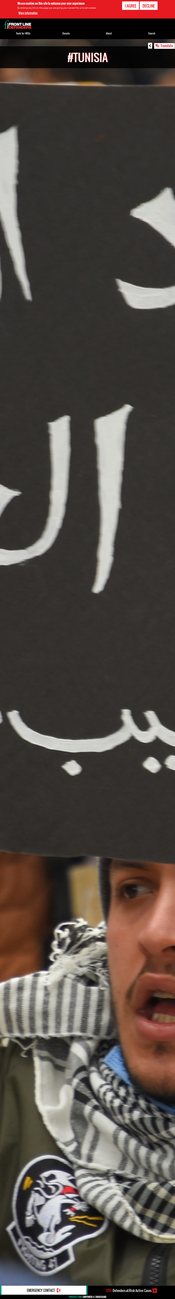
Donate (66, 33)
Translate (166, 45)
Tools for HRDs (23, 33)
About (109, 33)
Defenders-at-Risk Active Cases (129, 1290)
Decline (148, 6)
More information (28, 13)
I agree (130, 6)
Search (151, 33)
